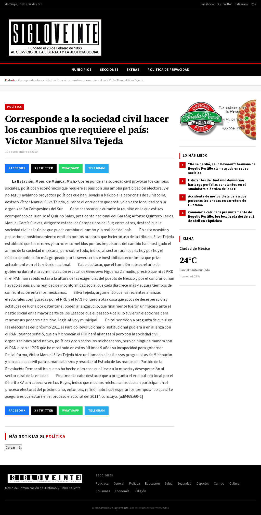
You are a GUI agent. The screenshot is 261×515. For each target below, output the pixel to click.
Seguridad (184, 483)
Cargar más (14, 447)
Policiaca (102, 483)
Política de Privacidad (168, 69)
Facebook (207, 4)
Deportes (203, 483)
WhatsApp (70, 168)
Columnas (103, 491)
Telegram (241, 4)
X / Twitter (224, 4)
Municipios (82, 69)
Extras (133, 69)
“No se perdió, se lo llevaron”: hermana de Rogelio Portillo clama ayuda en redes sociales (222, 168)
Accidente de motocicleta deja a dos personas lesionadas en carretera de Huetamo (217, 200)
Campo (219, 483)
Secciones (109, 69)
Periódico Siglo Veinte (114, 508)
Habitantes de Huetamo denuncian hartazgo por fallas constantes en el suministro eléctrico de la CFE (217, 184)
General (119, 483)
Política (14, 107)
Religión (140, 491)
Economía (122, 491)
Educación (152, 483)
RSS (253, 4)
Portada (10, 80)
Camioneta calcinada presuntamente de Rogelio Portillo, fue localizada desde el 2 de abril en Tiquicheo (221, 216)
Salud (169, 483)
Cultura (234, 483)
